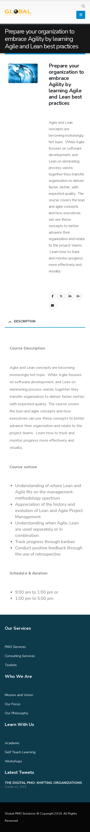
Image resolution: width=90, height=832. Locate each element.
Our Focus (12, 704)
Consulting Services (20, 656)
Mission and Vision (19, 695)
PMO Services (15, 647)
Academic (12, 743)
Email (52, 305)
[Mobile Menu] (80, 15)
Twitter (61, 296)
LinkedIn (70, 296)
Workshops (13, 761)
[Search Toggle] (83, 6)
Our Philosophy (16, 713)
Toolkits (11, 665)
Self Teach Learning (20, 752)
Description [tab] (25, 321)
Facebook (52, 296)
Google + (78, 296)
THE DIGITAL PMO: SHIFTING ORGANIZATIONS (43, 783)
